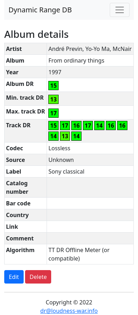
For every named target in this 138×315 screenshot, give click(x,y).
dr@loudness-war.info (69, 311)
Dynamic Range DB (40, 9)
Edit (14, 277)
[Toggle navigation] (120, 10)
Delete (38, 277)
